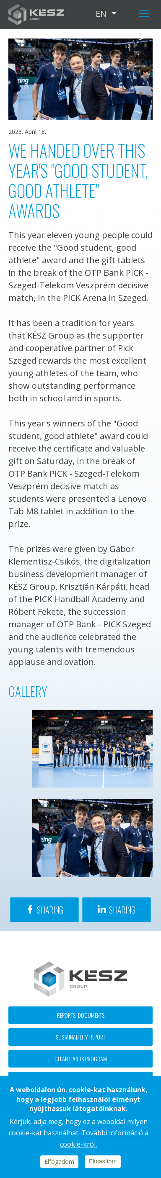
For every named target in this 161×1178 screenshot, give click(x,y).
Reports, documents (80, 1015)
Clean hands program (81, 1058)
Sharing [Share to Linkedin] (122, 909)
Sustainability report (80, 1036)
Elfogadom (59, 1161)
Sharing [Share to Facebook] (50, 909)
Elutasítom (103, 1161)
